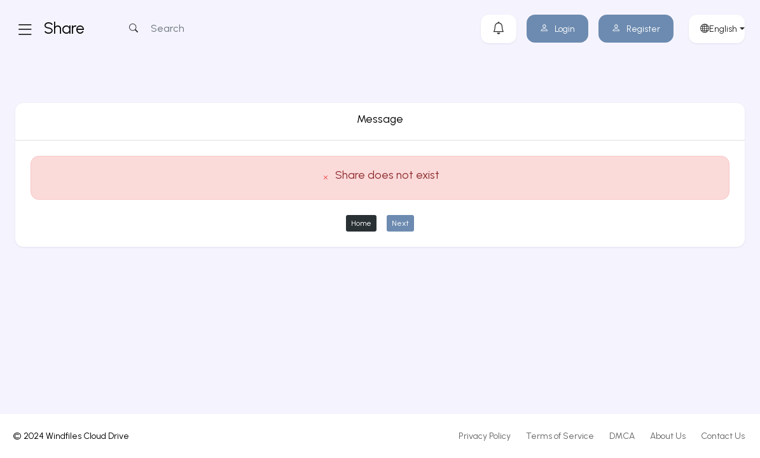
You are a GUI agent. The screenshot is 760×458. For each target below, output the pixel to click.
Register (636, 29)
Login (557, 29)
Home (361, 223)
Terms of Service (560, 436)
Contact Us (723, 436)
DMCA (622, 436)
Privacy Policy (485, 436)
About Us (668, 436)
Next (400, 223)
